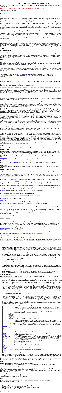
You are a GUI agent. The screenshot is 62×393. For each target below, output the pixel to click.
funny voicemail (2, 57)
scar (53, 375)
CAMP (32, 290)
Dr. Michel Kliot (3, 196)
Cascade (27, 293)
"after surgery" (54, 121)
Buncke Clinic (17, 181)
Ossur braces (5, 342)
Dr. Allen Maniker (3, 198)
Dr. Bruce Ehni (2, 193)
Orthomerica (44, 290)
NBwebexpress (2, 239)
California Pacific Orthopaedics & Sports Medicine (18, 162)
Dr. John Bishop (2, 195)
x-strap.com (52, 301)
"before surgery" (47, 121)
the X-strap (4, 330)
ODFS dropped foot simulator (5, 347)
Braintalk (3, 221)
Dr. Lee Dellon (2, 190)
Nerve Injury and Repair (38, 233)
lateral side (6, 75)
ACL (6, 72)
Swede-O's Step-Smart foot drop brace (5, 336)
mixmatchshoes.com (46, 237)
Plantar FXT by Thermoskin (5, 334)
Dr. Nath (1, 200)
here (9, 321)
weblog (18, 235)
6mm (28, 74)
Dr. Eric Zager (2, 187)
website (11, 317)
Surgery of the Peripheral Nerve (5, 228)
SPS (23, 293)
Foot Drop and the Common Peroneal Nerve (26, 233)
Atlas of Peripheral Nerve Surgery (5, 229)
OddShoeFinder (52, 236)
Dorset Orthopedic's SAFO (4, 344)
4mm (25, 74)
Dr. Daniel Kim (2, 177)
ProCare (48, 290)
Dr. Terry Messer (3, 201)
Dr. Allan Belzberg (3, 203)
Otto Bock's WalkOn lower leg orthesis (5, 349)
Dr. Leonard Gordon (3, 185)
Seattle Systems (14, 291)
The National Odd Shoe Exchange (5, 236)
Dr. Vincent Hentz (3, 182)
